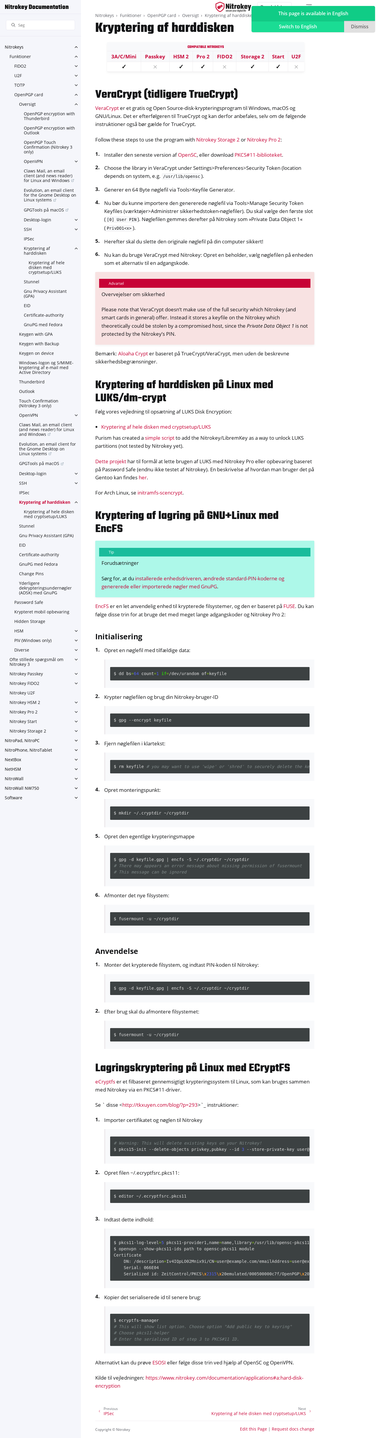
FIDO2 (20, 66)
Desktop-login (37, 220)
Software (13, 797)
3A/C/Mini (123, 56)
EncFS (102, 606)
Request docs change (293, 1429)
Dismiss (359, 26)
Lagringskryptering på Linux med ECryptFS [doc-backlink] (192, 1068)
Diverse (21, 650)
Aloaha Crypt (133, 353)
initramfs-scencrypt (160, 492)
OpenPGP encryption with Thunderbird (49, 116)
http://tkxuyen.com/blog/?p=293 (160, 1104)
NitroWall (14, 778)
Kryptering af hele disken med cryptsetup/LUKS (47, 267)
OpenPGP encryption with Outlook (49, 130)
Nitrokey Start (23, 721)
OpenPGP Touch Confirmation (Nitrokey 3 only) (48, 147)
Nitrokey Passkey (26, 674)
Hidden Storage (29, 621)
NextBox (13, 759)
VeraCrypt (107, 108)
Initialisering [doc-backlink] (118, 636)
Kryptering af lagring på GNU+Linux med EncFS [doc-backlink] (187, 523)
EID (27, 305)
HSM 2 (181, 56)
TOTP (19, 85)
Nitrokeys (14, 47)
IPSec (29, 239)
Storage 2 (252, 56)
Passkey (155, 56)
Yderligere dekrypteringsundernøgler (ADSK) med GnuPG (45, 588)
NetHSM (13, 769)
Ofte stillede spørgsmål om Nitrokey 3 (36, 662)
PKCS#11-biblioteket (258, 154)
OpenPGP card (28, 94)
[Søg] (40, 25)
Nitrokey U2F (22, 693)
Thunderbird (32, 382)
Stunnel (31, 282)
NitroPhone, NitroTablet (28, 750)
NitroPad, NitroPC (22, 740)
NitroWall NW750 (22, 788)
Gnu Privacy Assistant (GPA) (45, 293)
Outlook (27, 391)
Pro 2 (203, 56)
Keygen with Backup (39, 343)
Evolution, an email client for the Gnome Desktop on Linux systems (50, 195)
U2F (18, 75)
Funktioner (20, 56)
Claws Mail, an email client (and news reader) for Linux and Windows (48, 175)
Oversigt (27, 104)
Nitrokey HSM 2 (25, 702)
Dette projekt (110, 461)
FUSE (289, 606)
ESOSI (159, 1362)
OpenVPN (33, 161)
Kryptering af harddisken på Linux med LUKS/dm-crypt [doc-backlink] (184, 392)
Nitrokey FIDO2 (24, 683)
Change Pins (31, 573)
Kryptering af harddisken (37, 250)
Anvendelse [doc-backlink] (116, 951)
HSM (19, 631)
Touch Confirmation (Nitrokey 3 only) (38, 403)
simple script (159, 437)
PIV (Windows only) (32, 640)
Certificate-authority (44, 315)
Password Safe (28, 602)
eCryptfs (105, 1081)
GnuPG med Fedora (43, 324)
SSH (28, 229)
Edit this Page (253, 1429)
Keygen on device (36, 353)
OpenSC (187, 154)
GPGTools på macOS (44, 210)
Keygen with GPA (36, 334)
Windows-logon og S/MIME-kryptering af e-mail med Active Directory (46, 367)
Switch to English (298, 26)
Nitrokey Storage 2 (28, 731)
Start (278, 56)
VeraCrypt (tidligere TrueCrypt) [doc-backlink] (166, 94)
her (143, 477)
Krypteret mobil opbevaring (41, 612)
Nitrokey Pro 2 (24, 712)
